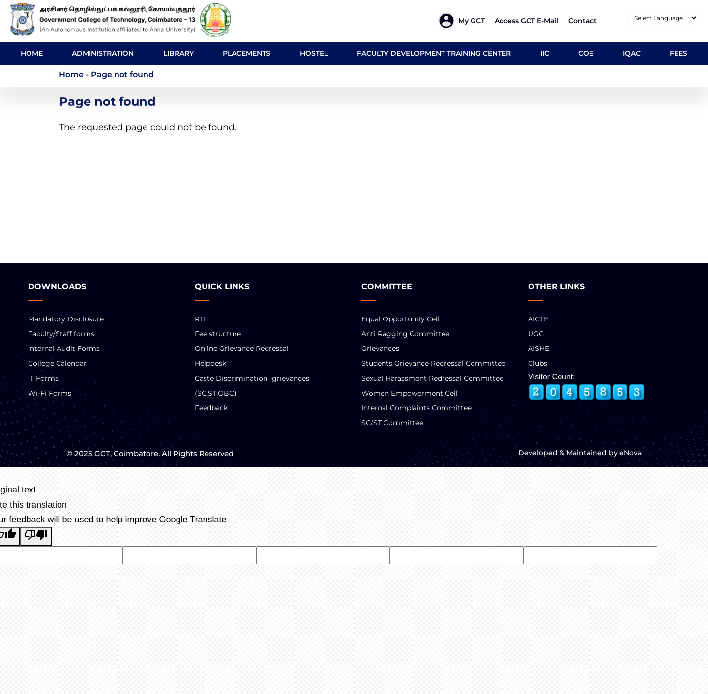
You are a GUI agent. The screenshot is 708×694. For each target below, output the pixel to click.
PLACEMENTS (246, 53)
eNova (630, 452)
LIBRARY (178, 53)
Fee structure (218, 333)
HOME (32, 53)
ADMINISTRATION (103, 53)
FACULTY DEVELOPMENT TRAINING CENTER (434, 53)
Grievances (380, 348)
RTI (200, 319)
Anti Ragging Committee (405, 333)
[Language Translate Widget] (662, 18)
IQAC (632, 53)
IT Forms (43, 378)
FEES (678, 53)
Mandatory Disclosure (66, 319)
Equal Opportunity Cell (400, 319)
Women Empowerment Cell (409, 393)
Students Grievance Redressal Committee (433, 363)
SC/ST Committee (392, 422)
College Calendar (57, 363)
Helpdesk (210, 363)
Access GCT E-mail (527, 20)
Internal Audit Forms (64, 348)
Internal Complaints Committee (416, 408)
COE (585, 53)
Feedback (211, 408)
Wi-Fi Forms (49, 393)
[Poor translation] (36, 536)
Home (71, 74)
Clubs (537, 363)
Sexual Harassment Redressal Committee (432, 378)
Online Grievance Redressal (242, 348)
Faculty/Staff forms (61, 333)
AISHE (538, 348)
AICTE (538, 319)
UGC (536, 333)
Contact (582, 20)
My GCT (471, 20)
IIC (544, 53)
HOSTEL (314, 53)
